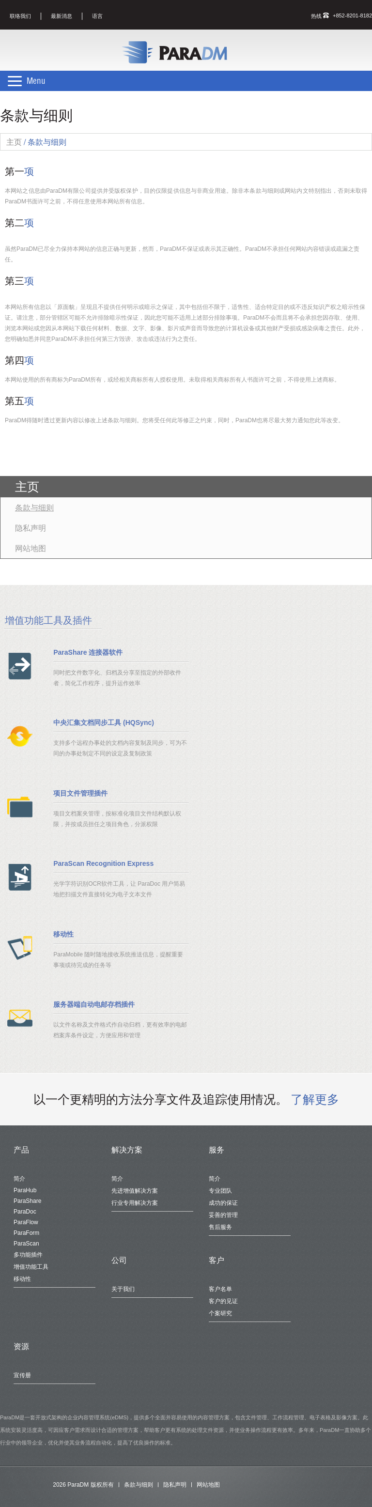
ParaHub (25, 1190)
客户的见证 (223, 1301)
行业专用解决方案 (134, 1202)
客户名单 (220, 1289)
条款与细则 (34, 507)
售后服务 (220, 1227)
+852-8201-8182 (352, 15)
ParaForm (26, 1233)
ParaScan (26, 1243)
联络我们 (20, 16)
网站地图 (30, 548)
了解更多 (315, 1099)
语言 (97, 16)
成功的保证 (223, 1202)
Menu (36, 81)
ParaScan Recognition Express (103, 863)
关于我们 (123, 1289)
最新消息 (61, 16)
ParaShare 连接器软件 (88, 652)
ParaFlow (26, 1222)
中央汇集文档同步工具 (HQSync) (103, 722)
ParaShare (27, 1201)
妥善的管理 (223, 1215)
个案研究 (220, 1313)
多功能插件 (28, 1254)
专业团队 (220, 1190)
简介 (19, 1178)
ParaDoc (25, 1211)
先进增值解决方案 (134, 1190)
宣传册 (22, 1375)
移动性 (63, 934)
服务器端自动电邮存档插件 (94, 1004)
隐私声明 (30, 528)
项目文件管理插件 (80, 793)
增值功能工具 (31, 1266)
